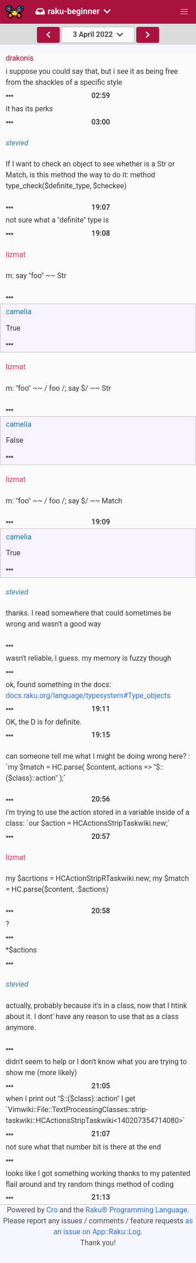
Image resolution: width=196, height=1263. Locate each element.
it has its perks (29, 108)
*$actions (21, 950)
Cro (52, 1210)
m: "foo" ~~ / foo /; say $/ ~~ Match (64, 501)
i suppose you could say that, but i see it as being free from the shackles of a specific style (92, 77)
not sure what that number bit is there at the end (83, 1147)
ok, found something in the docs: (88, 690)
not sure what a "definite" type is (57, 220)
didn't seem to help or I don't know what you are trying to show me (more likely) (96, 1067)
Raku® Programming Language (136, 1210)
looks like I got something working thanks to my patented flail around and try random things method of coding (98, 1179)
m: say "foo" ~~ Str (36, 275)
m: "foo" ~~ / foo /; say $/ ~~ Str (58, 388)
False (14, 440)
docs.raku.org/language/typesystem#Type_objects (88, 695)
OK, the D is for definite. (44, 722)
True (13, 328)
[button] (184, 12)
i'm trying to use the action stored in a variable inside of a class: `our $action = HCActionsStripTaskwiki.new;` (98, 818)
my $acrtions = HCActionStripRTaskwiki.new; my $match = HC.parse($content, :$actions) (97, 884)
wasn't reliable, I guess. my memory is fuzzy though (88, 658)
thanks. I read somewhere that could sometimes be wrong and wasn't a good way (88, 618)
